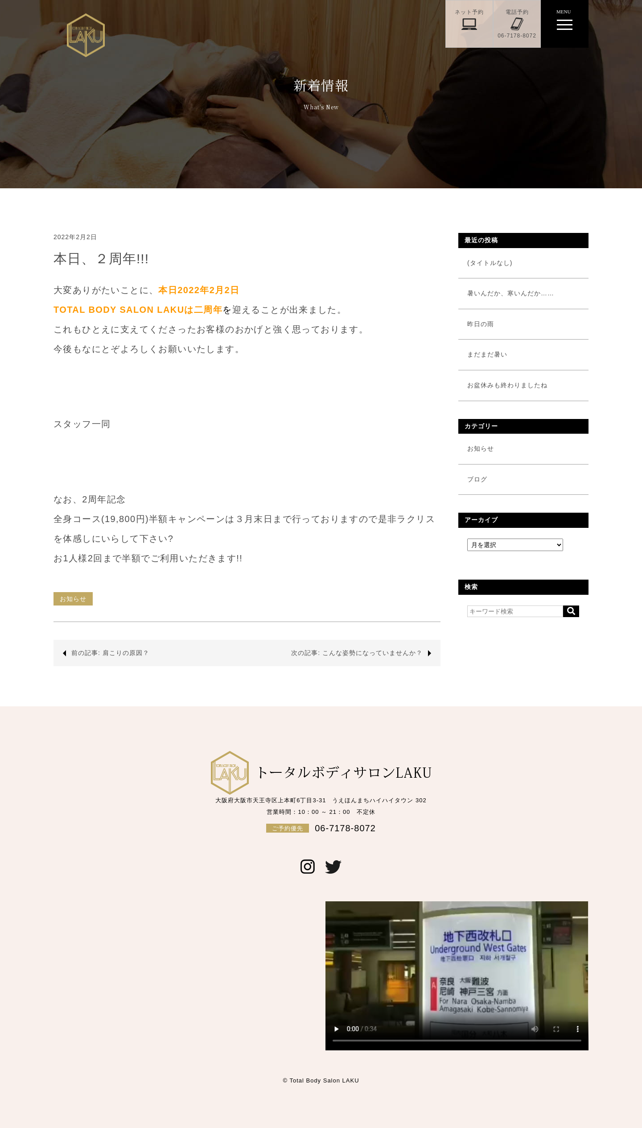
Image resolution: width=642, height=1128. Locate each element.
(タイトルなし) (489, 262)
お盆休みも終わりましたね (507, 385)
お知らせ (73, 598)
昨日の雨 (480, 324)
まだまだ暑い (487, 354)
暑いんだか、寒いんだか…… (510, 293)
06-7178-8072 (321, 828)
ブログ (477, 479)
